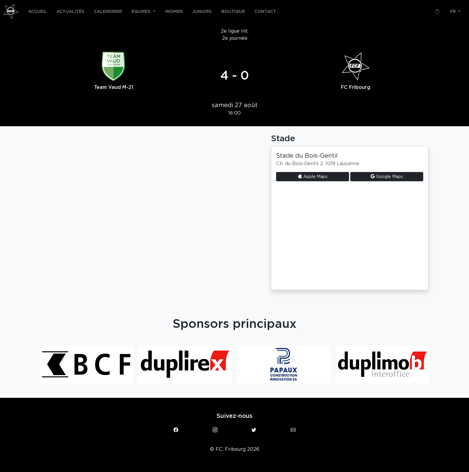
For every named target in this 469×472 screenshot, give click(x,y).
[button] (143, 11)
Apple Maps (313, 176)
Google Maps (387, 176)
